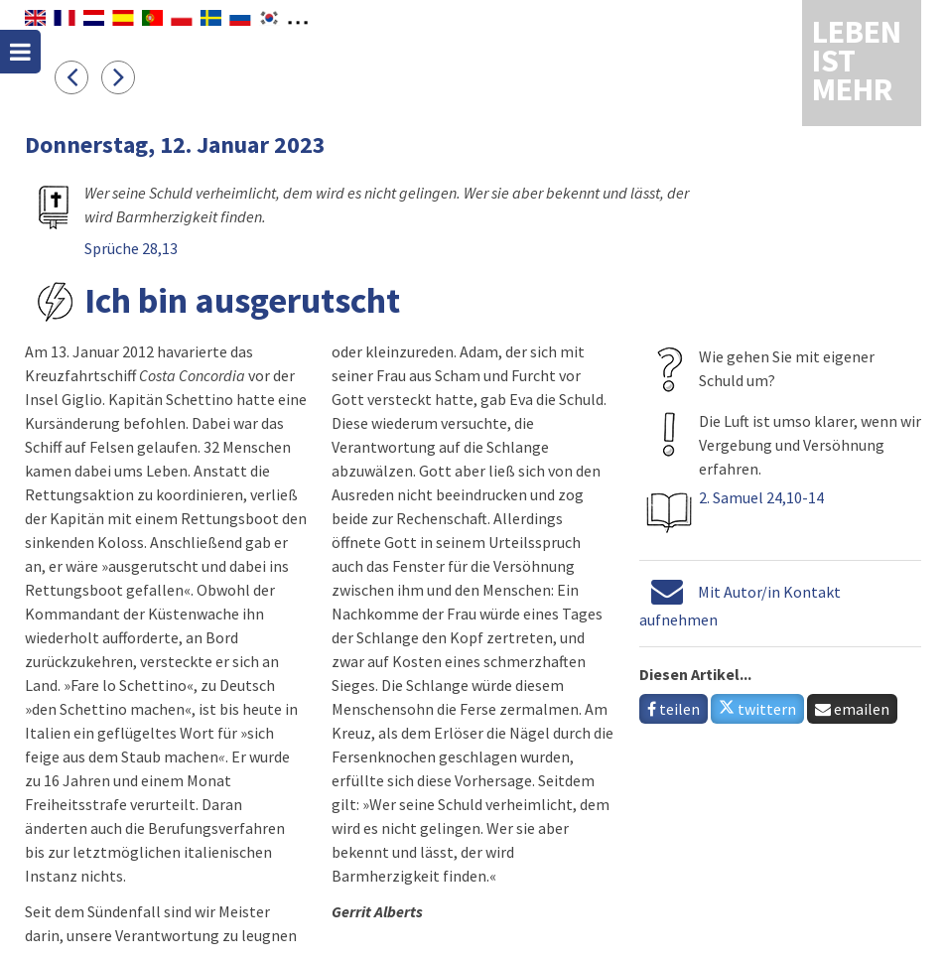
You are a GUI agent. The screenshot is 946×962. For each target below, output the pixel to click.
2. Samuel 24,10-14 (761, 497)
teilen (673, 709)
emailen (852, 709)
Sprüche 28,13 (131, 248)
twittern (757, 709)
